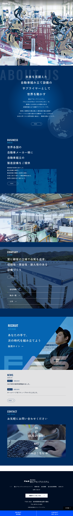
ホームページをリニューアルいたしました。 (23, 392)
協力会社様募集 (52, 486)
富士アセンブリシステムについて (23, 486)
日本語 (67, 508)
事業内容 (36, 486)
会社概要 (43, 486)
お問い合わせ (36, 489)
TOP (11, 486)
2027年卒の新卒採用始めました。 (19, 384)
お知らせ (60, 486)
